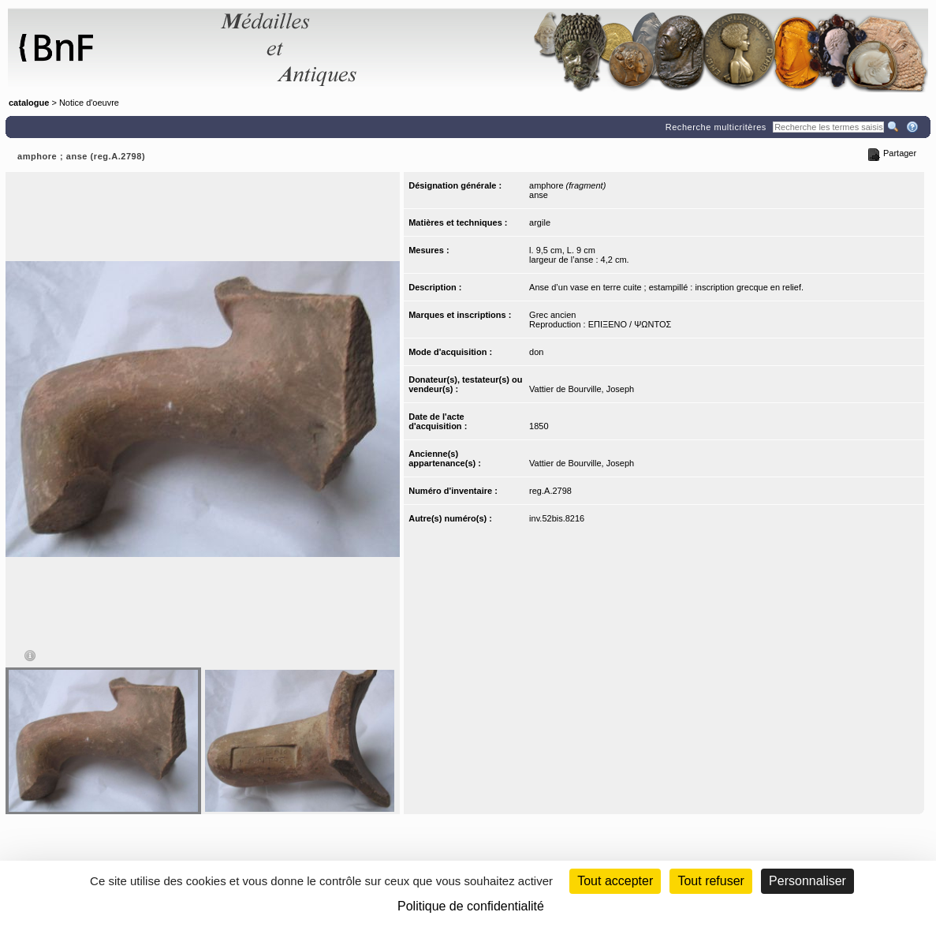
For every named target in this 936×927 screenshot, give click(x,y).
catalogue (29, 102)
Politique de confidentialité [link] (470, 906)
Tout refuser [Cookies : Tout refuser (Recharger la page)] (710, 881)
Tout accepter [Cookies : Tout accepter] (615, 881)
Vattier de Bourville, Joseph (581, 389)
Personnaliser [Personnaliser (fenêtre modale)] (807, 881)
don (536, 352)
